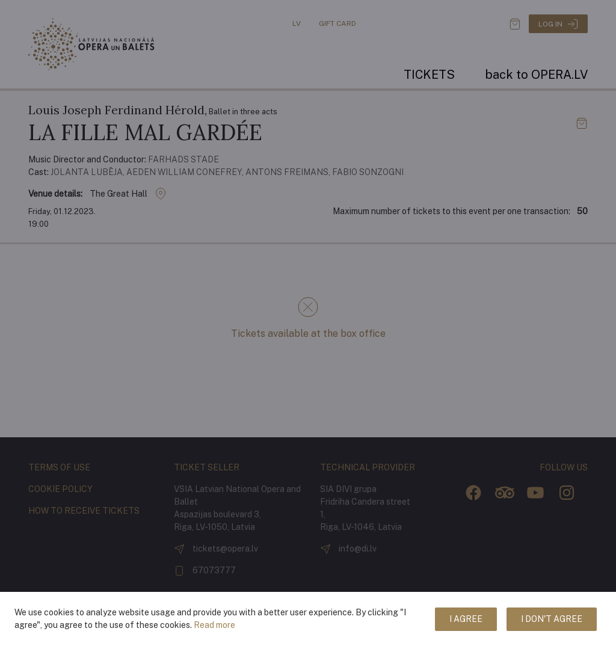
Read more (214, 625)
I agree (465, 619)
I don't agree (551, 619)
